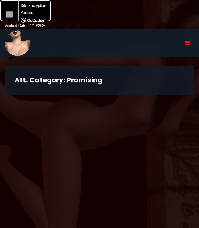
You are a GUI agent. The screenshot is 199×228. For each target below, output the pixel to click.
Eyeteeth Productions (17, 43)
